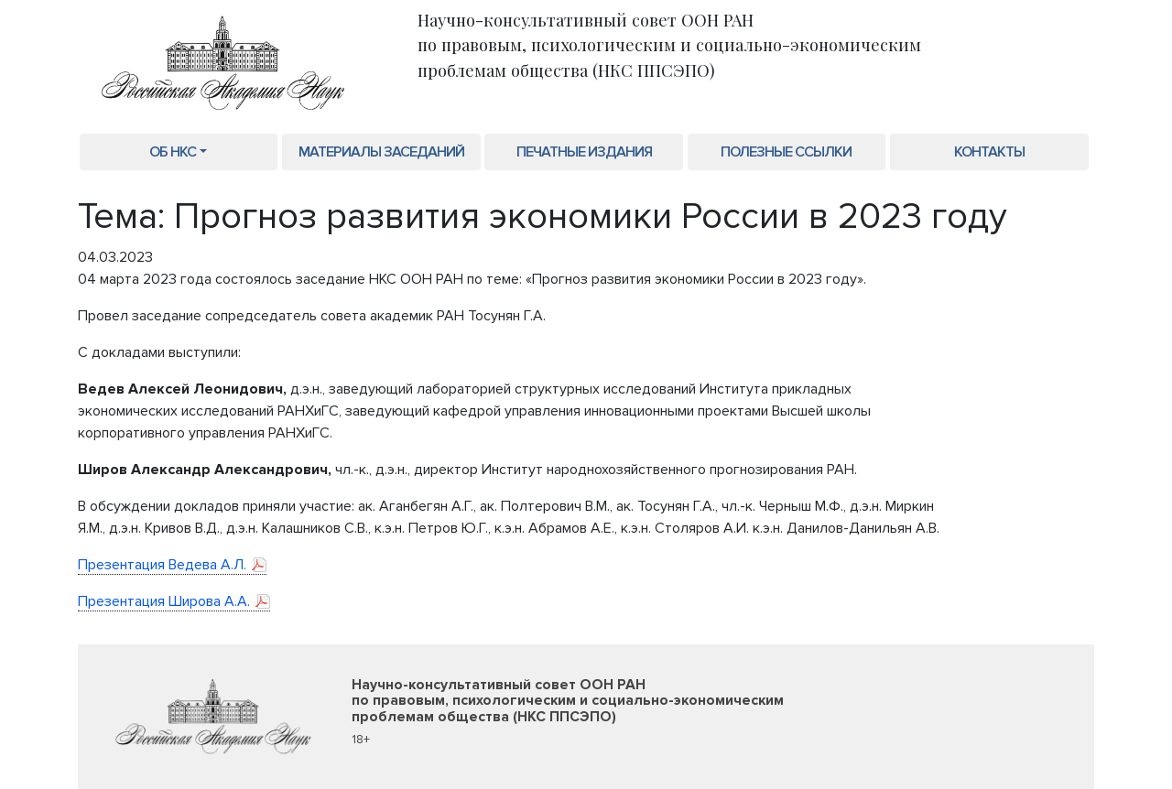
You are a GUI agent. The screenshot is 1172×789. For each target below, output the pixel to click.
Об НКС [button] (172, 152)
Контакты (989, 152)
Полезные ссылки (786, 152)
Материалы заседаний (381, 152)
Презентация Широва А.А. (164, 601)
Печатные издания (584, 152)
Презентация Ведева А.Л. (162, 565)
